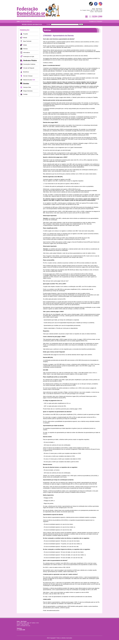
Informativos (26, 52)
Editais (25, 45)
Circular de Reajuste (28, 68)
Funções (25, 34)
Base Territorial (27, 41)
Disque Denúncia (27, 91)
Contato (25, 94)
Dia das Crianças (27, 76)
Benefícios (26, 72)
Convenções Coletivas (29, 64)
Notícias (25, 48)
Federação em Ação (28, 56)
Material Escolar (29, 79)
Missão (25, 37)
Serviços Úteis (27, 87)
